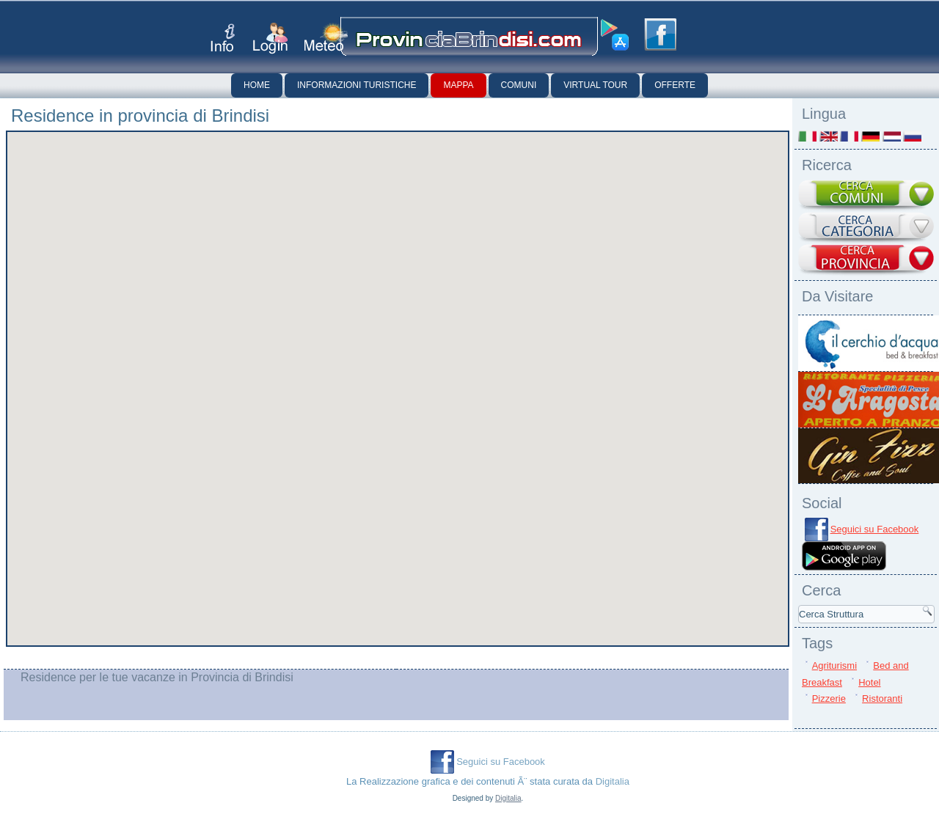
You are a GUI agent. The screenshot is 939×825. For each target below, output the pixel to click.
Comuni (519, 85)
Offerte (674, 85)
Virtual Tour (595, 85)
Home (257, 85)
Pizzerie (829, 698)
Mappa (458, 85)
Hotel (869, 682)
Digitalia (612, 781)
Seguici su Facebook (874, 529)
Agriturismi (834, 665)
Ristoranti (882, 698)
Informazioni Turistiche (356, 85)
